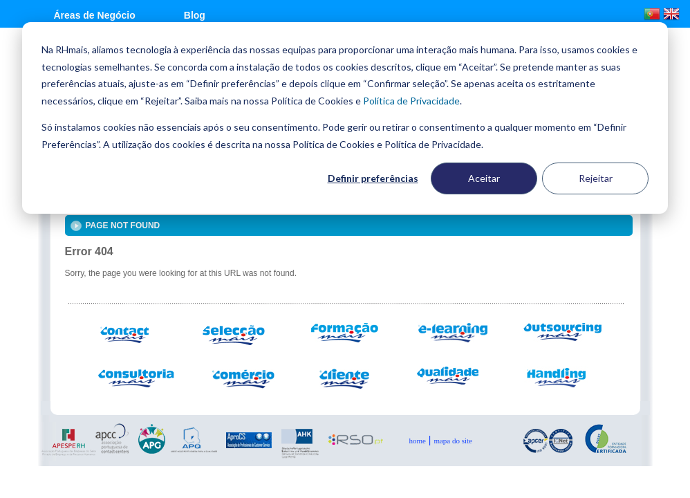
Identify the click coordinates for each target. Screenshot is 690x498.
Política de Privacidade (411, 101)
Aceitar (484, 178)
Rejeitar (596, 178)
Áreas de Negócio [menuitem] (95, 15)
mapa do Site (452, 440)
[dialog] (345, 118)
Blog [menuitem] (194, 15)
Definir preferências (373, 178)
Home (417, 440)
